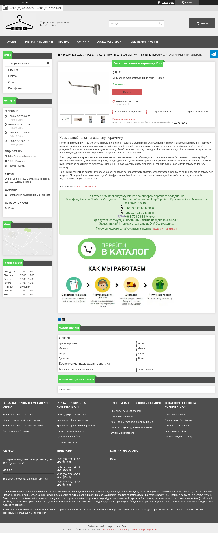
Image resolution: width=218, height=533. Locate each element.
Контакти (83, 41)
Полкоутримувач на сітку (178, 436)
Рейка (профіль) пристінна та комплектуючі (112, 54)
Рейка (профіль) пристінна (71, 414)
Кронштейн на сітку (175, 431)
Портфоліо (15, 88)
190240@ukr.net (17, 161)
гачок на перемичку (85, 186)
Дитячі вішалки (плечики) (16, 431)
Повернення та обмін (143, 41)
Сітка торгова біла (175, 414)
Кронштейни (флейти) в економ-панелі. (132, 422)
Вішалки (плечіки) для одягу (18, 414)
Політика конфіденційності (143, 529)
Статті (12, 82)
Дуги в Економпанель (122, 432)
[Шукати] (160, 23)
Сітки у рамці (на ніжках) (178, 420)
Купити (127, 92)
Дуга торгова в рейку (68, 436)
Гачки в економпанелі (122, 416)
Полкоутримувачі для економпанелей (131, 427)
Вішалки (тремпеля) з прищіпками (21, 420)
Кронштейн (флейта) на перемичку (76, 425)
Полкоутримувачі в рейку (70, 431)
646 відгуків (168, 2)
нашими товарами (164, 228)
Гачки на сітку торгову (177, 425)
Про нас (63, 41)
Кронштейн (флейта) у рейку (72, 420)
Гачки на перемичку (67, 442)
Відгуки (12, 75)
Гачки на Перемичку (153, 54)
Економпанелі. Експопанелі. (126, 411)
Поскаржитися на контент (115, 529)
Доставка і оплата (109, 41)
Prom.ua (126, 526)
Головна (11, 41)
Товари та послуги (37, 41)
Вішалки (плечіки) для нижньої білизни (24, 425)
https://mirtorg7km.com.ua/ (22, 156)
